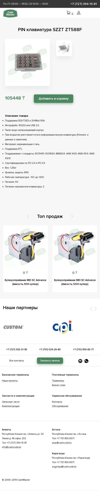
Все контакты (16, 360)
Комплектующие (11, 406)
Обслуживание (60, 406)
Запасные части (10, 401)
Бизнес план (58, 385)
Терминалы (58, 380)
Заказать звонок (50, 360)
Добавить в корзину (53, 99)
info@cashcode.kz (11, 447)
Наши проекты (10, 380)
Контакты (57, 401)
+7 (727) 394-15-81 (83, 4)
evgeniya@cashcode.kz (64, 466)
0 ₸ (25, 273)
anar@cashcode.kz (62, 442)
